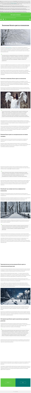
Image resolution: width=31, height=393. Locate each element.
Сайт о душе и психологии (15, 15)
